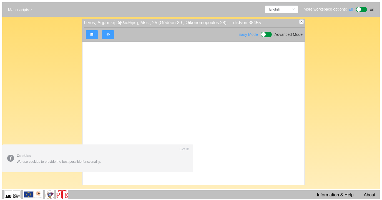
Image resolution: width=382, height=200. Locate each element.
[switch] (361, 9)
